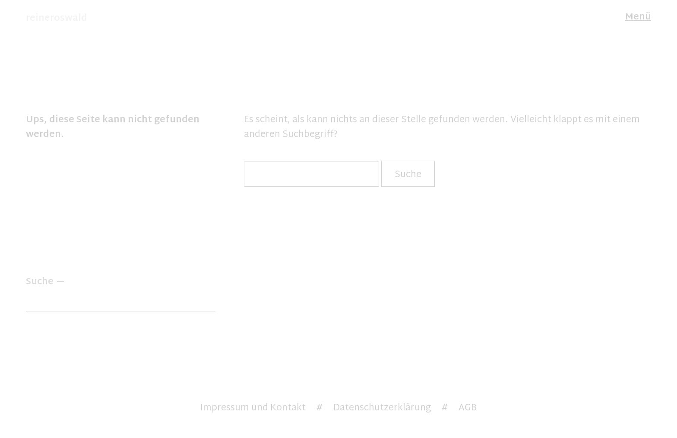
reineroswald (56, 18)
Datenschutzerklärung (382, 408)
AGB (468, 408)
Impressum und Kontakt (253, 408)
